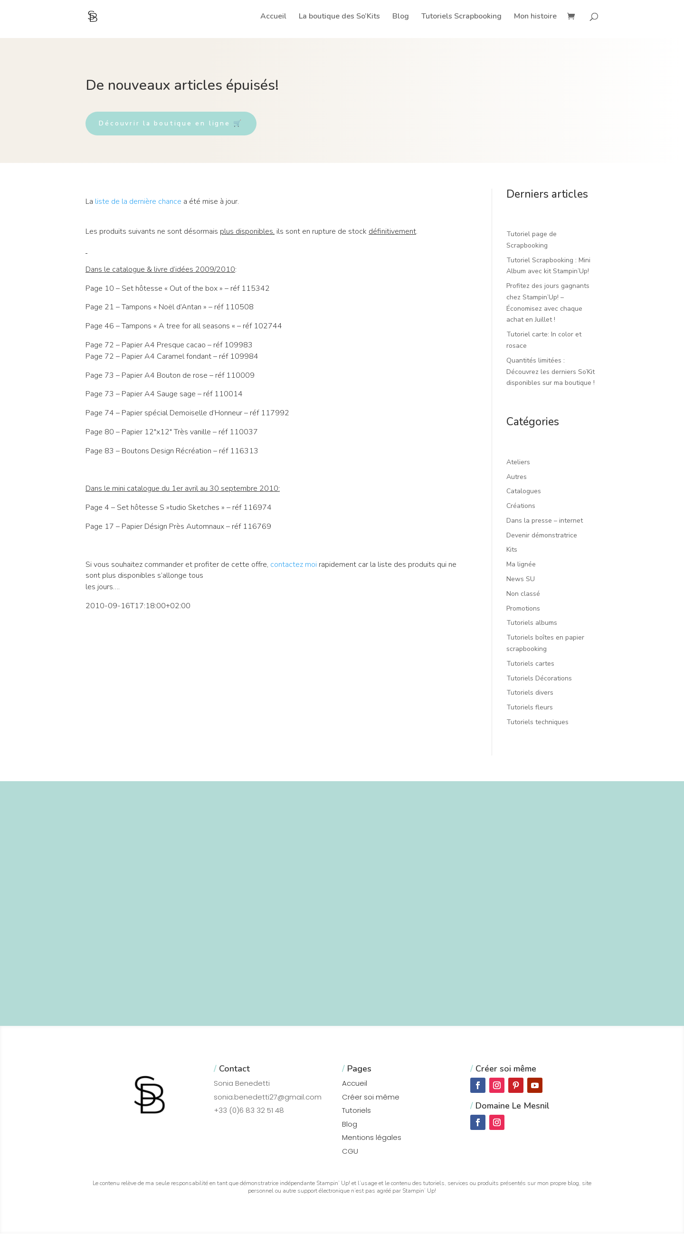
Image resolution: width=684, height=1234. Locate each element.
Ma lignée (521, 565)
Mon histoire (535, 17)
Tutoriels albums (531, 623)
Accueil (273, 17)
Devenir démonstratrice (541, 535)
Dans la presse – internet (544, 521)
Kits (511, 550)
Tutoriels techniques (537, 722)
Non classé (523, 594)
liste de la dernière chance (138, 202)
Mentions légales (371, 1138)
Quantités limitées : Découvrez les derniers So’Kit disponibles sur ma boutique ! (550, 372)
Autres (516, 477)
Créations (520, 506)
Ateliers (518, 462)
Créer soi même (370, 1097)
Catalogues (523, 492)
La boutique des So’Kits (339, 17)
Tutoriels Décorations (539, 678)
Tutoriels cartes (530, 664)
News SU (520, 579)
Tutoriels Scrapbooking (461, 17)
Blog (400, 17)
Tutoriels (356, 1111)
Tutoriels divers (529, 693)
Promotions (523, 608)
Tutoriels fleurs (529, 708)
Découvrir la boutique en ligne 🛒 (173, 123)
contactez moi (293, 565)
